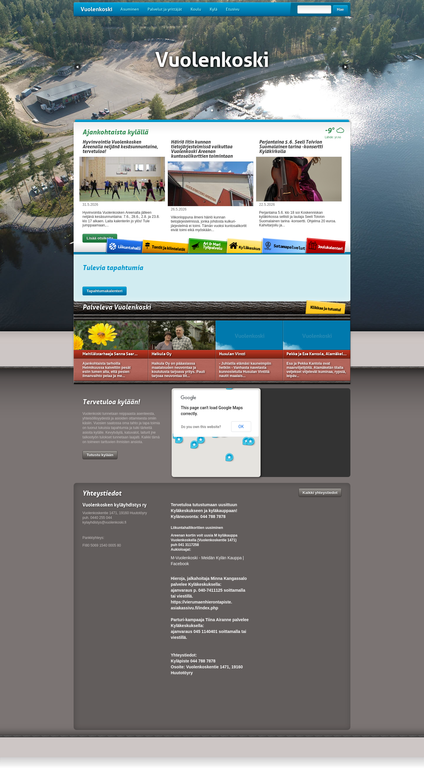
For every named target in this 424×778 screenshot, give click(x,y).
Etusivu (232, 9)
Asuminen (129, 9)
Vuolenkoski (96, 9)
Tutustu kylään (100, 455)
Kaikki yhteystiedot (320, 492)
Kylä (213, 9)
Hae (340, 9)
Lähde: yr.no (333, 137)
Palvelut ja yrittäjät (165, 9)
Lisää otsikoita (100, 238)
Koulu (196, 9)
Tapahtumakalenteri (104, 291)
